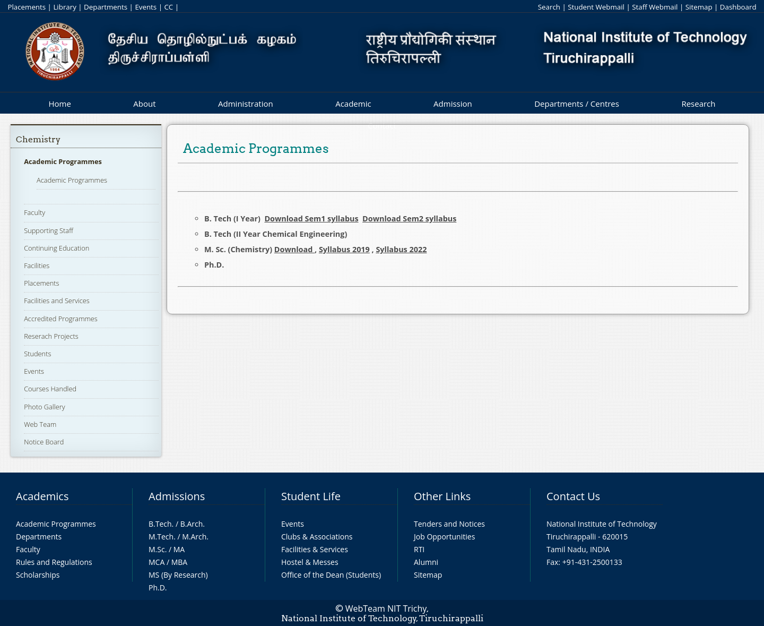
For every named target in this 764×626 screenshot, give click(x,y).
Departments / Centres (576, 103)
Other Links (442, 496)
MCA (156, 562)
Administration (245, 103)
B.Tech (160, 524)
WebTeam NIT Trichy (386, 608)
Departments (105, 7)
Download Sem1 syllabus (311, 218)
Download (294, 249)
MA (179, 549)
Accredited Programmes (61, 318)
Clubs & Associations (317, 536)
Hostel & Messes (309, 562)
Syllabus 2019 (344, 249)
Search (549, 7)
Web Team (40, 424)
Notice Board (44, 442)
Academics (42, 496)
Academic (353, 103)
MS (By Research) (178, 575)
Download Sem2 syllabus (409, 218)
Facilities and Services (57, 300)
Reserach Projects (51, 336)
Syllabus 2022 (401, 249)
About (144, 103)
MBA (179, 562)
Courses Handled (50, 388)
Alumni (426, 562)
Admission (452, 103)
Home (59, 103)
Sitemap (699, 7)
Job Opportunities (444, 536)
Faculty (34, 212)
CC (168, 7)
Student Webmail (596, 7)
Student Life (311, 496)
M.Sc (157, 549)
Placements (26, 7)
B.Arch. (192, 524)
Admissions (177, 496)
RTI (419, 549)
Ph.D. (158, 587)
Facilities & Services (314, 549)
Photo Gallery (44, 406)
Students (37, 353)
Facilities (36, 265)
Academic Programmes (63, 161)
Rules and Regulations (54, 562)
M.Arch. (195, 536)
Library (64, 7)
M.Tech (161, 536)
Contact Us (573, 496)
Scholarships (37, 575)
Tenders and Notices (449, 524)
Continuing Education (56, 248)
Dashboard (738, 7)
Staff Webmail (655, 7)
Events (146, 7)
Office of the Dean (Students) (331, 575)
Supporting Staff (48, 230)
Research (698, 103)
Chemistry (38, 139)
